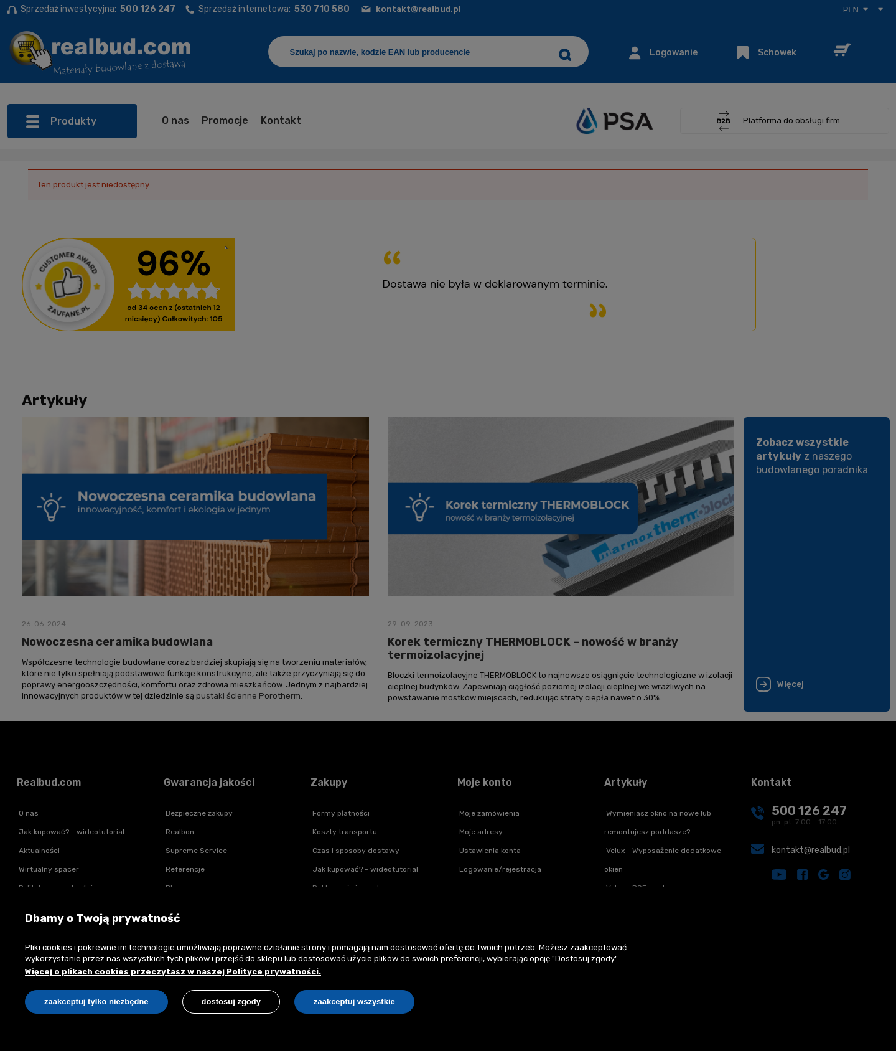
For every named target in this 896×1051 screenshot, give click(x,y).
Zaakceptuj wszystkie (354, 1001)
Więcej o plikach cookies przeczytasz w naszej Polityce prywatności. (173, 971)
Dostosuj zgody (231, 1001)
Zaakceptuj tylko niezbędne (96, 1001)
